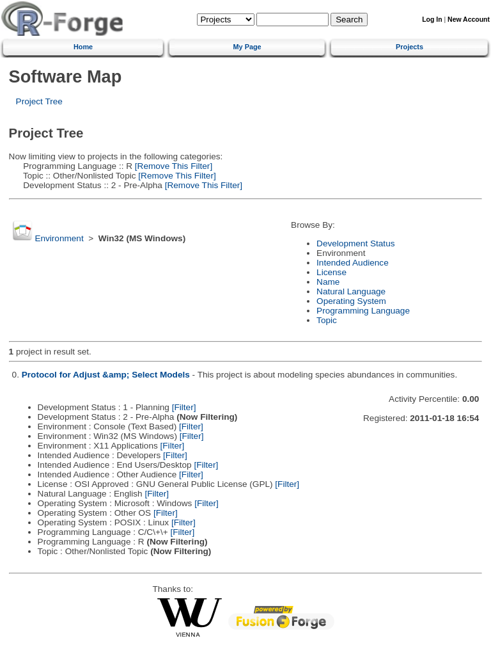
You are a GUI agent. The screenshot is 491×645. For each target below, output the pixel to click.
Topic (326, 320)
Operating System (351, 301)
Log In (432, 19)
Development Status (355, 243)
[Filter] (184, 407)
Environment (59, 238)
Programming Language (363, 310)
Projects (409, 47)
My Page (247, 47)
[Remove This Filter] (172, 166)
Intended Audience (352, 262)
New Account (469, 19)
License (331, 272)
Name (327, 282)
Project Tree (39, 101)
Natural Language (351, 291)
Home (83, 47)
